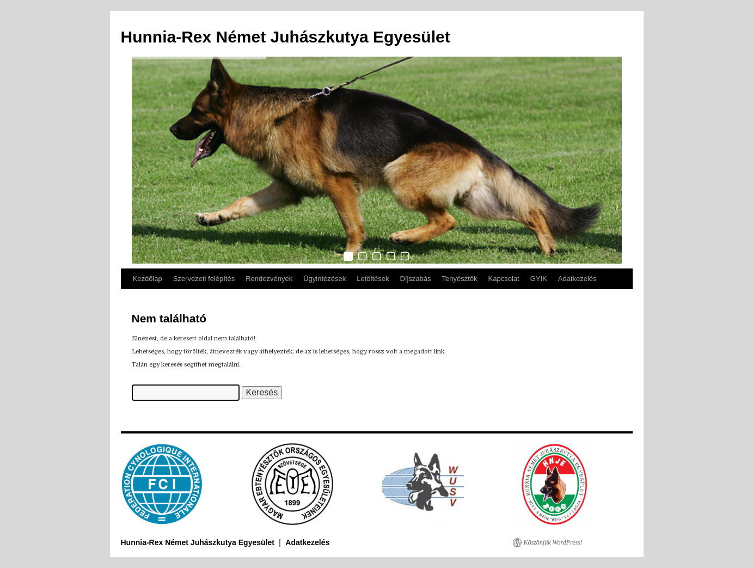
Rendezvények (269, 278)
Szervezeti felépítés (204, 278)
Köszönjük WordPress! (553, 542)
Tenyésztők (459, 278)
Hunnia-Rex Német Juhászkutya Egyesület (285, 37)
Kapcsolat (503, 278)
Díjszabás (415, 278)
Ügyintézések (324, 278)
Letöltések (373, 278)
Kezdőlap (147, 278)
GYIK (538, 278)
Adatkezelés (577, 278)
